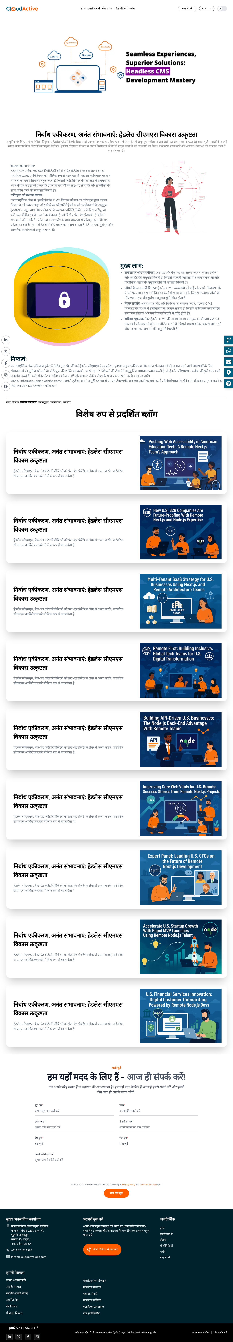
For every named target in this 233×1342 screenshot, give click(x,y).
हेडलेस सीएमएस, (28, 402)
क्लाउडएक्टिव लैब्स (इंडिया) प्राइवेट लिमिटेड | (115, 1332)
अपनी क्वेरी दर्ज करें (44, 1154)
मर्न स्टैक (67, 402)
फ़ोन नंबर (40, 1121)
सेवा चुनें (123, 1138)
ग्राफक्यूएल (44, 402)
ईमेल (122, 1105)
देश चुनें (39, 1138)
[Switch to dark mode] (222, 8)
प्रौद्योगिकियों (121, 8)
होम (83, 8)
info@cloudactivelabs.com (40, 381)
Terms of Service (148, 1184)
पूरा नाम (39, 1105)
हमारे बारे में (94, 8)
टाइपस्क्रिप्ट (56, 402)
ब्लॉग (132, 8)
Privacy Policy (128, 1184)
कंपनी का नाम (126, 1121)
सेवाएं (105, 8)
